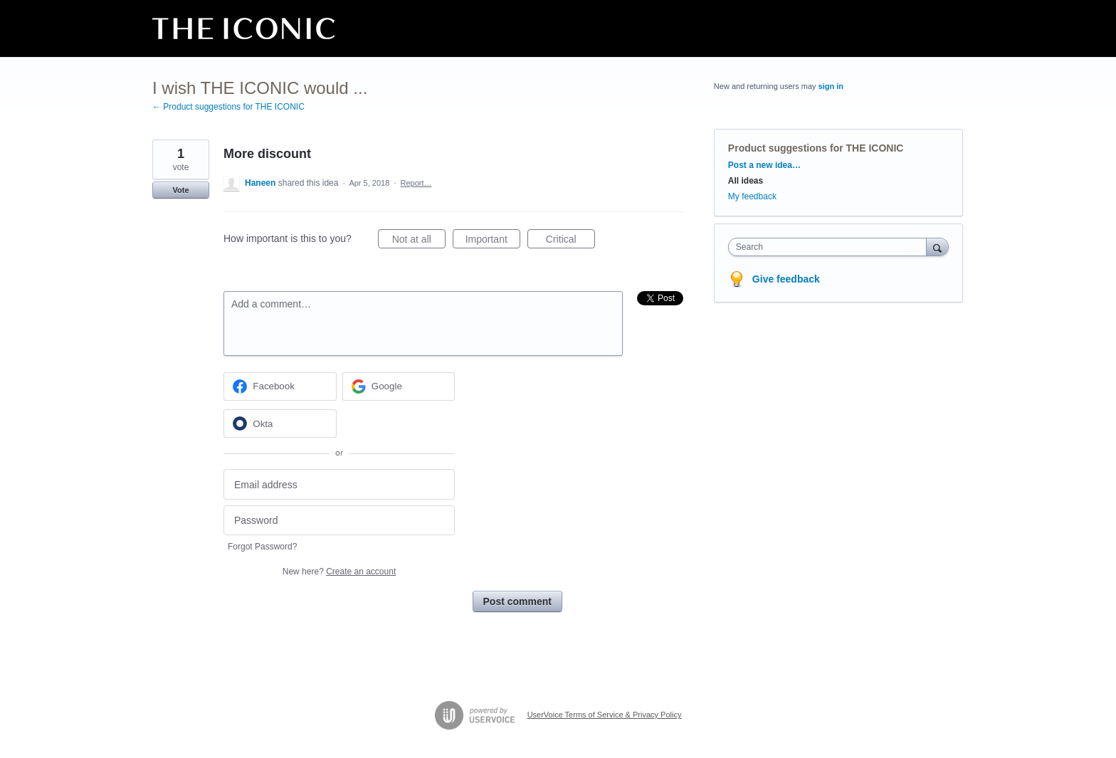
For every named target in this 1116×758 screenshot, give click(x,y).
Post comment (517, 601)
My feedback (752, 196)
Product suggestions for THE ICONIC (816, 148)
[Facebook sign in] (280, 386)
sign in (830, 86)
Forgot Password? (262, 547)
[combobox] (831, 247)
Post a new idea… (764, 165)
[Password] (339, 520)
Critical (570, 241)
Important (492, 241)
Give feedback (786, 279)
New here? (339, 572)
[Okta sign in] (280, 423)
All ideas (745, 181)
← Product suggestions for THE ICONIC (228, 107)
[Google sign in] (399, 386)
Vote (180, 190)
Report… (416, 183)
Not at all (419, 241)
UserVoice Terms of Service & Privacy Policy (604, 714)
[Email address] (339, 484)
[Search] (937, 247)
